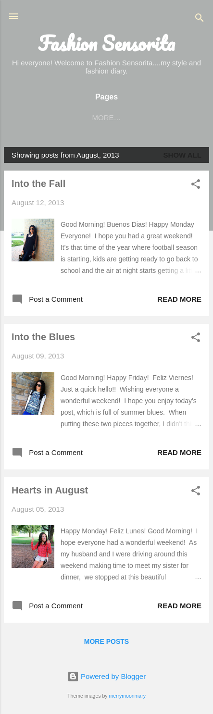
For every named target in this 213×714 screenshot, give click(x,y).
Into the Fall (38, 183)
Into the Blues (43, 337)
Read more (179, 299)
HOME (53, 117)
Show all (182, 155)
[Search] (199, 19)
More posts (106, 641)
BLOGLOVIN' (103, 117)
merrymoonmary (127, 696)
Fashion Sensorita (106, 43)
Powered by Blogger (106, 676)
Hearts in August (50, 490)
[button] (195, 185)
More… (156, 117)
